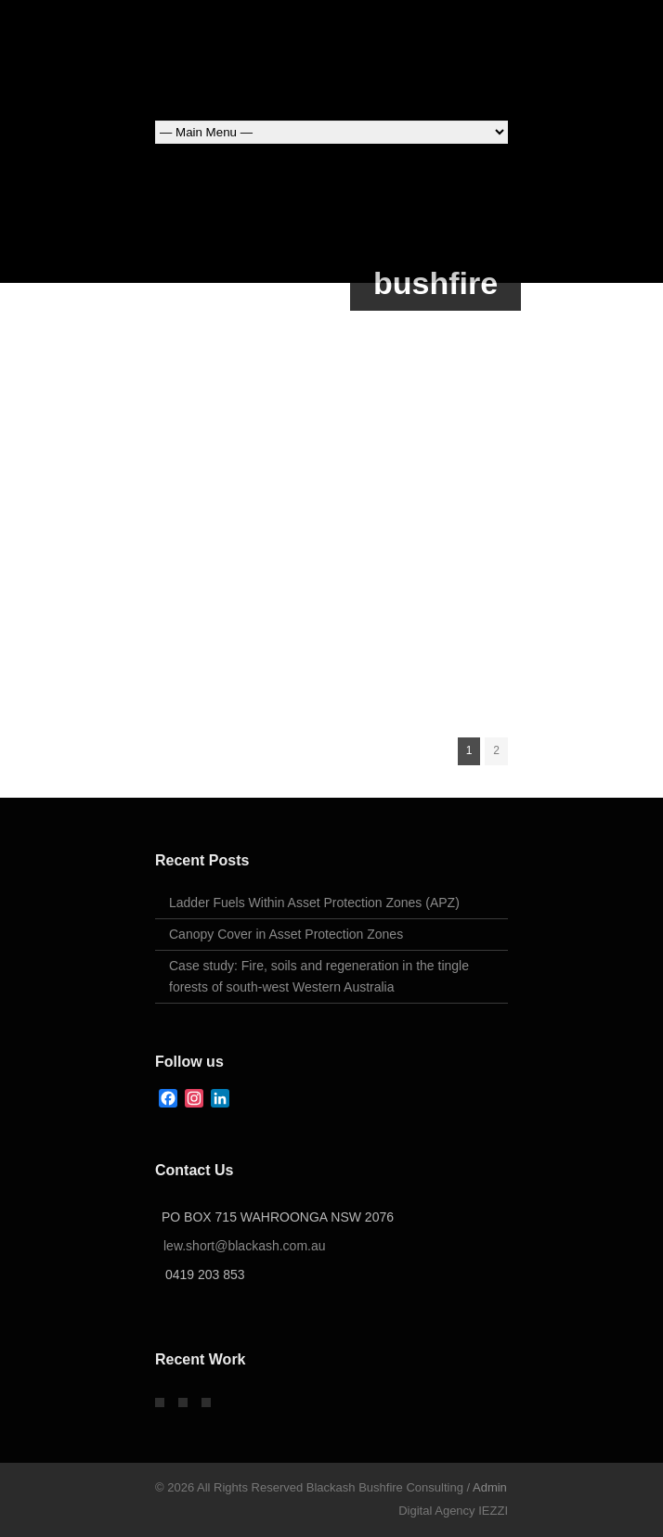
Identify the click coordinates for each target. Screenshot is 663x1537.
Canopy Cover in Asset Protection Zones (286, 934)
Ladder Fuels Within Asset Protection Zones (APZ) (314, 902)
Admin (490, 1487)
